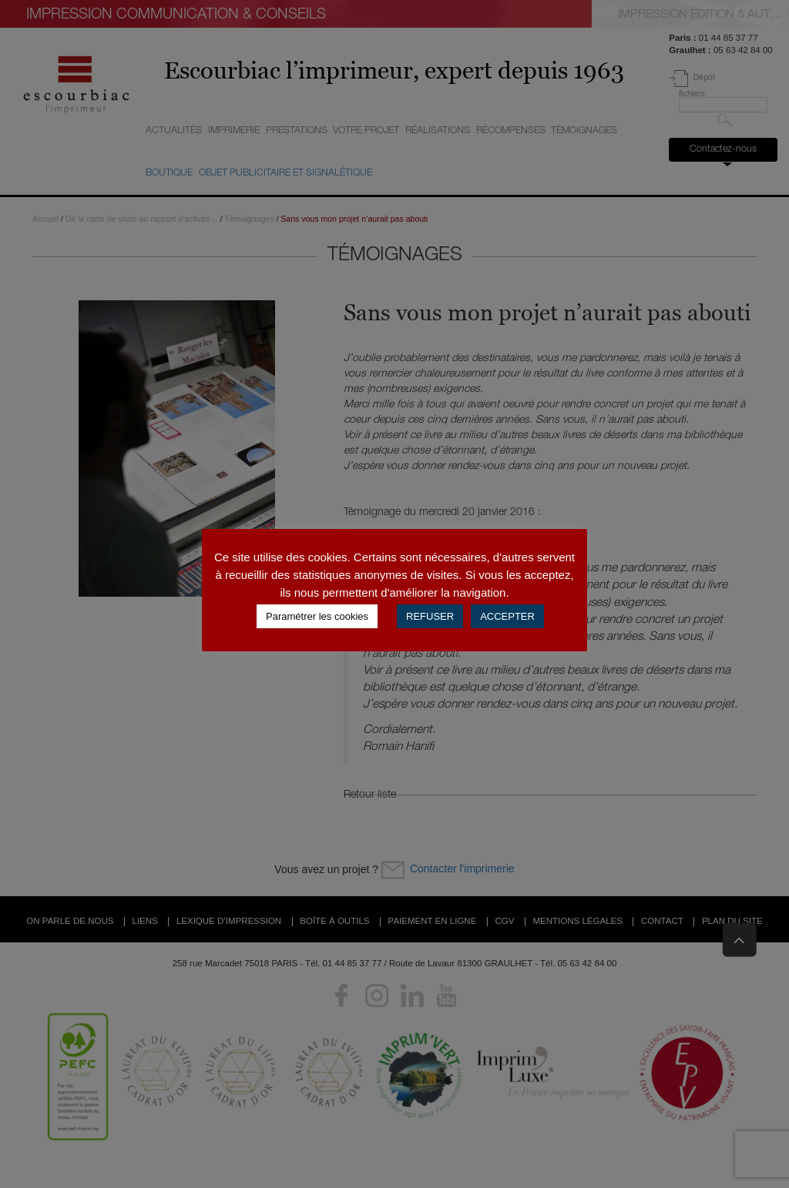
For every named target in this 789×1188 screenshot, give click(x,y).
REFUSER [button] (430, 616)
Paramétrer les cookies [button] (317, 616)
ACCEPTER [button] (507, 616)
